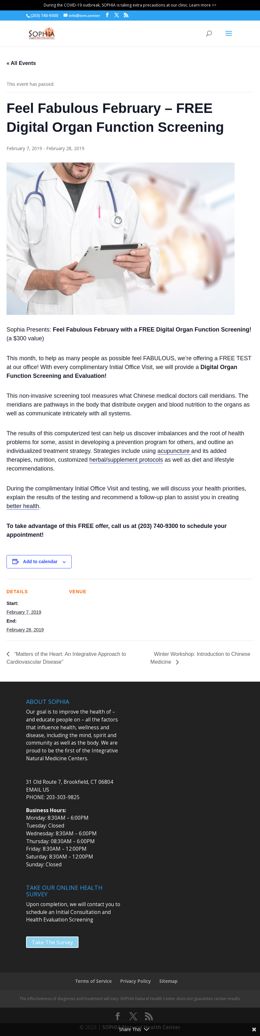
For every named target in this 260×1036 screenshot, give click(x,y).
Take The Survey (52, 942)
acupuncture (174, 451)
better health (23, 506)
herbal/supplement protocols (126, 459)
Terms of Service (93, 981)
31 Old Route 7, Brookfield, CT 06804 (69, 782)
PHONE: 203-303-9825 (52, 797)
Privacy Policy (135, 981)
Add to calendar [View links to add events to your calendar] (40, 561)
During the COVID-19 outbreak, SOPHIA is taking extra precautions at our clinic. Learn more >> (130, 5)
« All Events (21, 63)
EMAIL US (37, 789)
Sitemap (168, 981)
